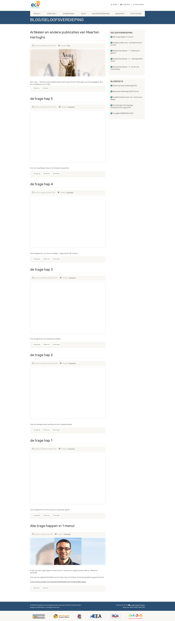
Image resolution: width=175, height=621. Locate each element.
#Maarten (36, 88)
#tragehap (36, 173)
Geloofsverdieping (100, 14)
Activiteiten (135, 14)
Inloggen (138, 4)
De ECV (37, 14)
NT (49, 84)
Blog (83, 14)
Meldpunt (120, 14)
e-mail (131, 605)
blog (68, 46)
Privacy (142, 605)
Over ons (52, 14)
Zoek (114, 4)
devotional (71, 107)
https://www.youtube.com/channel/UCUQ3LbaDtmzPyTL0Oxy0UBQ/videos (58, 582)
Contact (125, 4)
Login (137, 605)
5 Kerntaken (69, 14)
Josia (95, 82)
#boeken (45, 88)
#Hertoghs (56, 173)
